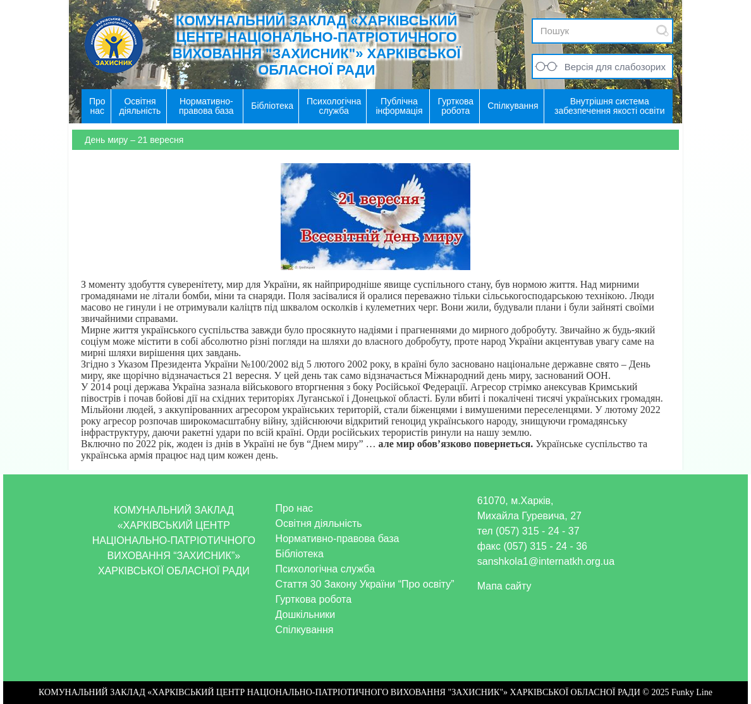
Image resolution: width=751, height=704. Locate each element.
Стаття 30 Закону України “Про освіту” (365, 584)
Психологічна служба (325, 569)
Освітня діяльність (319, 523)
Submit (662, 31)
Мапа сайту (504, 586)
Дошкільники (306, 614)
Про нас (294, 508)
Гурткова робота (314, 599)
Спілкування (305, 629)
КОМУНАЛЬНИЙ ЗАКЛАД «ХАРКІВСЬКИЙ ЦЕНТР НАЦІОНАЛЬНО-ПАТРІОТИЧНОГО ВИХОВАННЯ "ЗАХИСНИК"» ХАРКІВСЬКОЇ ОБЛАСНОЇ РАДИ (317, 45)
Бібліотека (300, 553)
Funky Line (691, 692)
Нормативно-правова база (338, 538)
